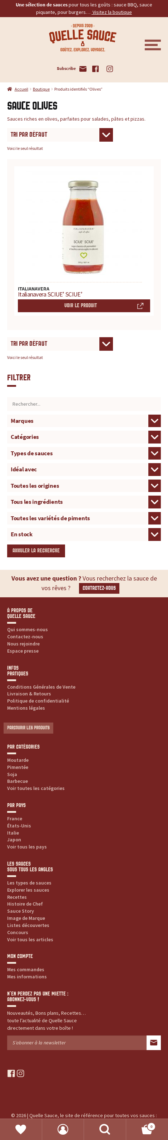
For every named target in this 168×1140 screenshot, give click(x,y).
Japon (14, 839)
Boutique (41, 89)
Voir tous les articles (30, 939)
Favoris (21, 1129)
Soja (12, 774)
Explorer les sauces (28, 890)
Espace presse (23, 651)
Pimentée (17, 767)
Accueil (21, 89)
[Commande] (60, 135)
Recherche (105, 1129)
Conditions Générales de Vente (41, 687)
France (14, 818)
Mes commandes (25, 969)
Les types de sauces (29, 883)
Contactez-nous (99, 588)
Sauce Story (20, 911)
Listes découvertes (28, 925)
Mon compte (63, 1129)
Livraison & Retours (29, 693)
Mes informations (27, 976)
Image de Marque (26, 918)
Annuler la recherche (36, 550)
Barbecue (17, 781)
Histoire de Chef (25, 904)
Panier (141, 1125)
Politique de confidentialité (38, 701)
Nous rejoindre (23, 643)
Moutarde (18, 760)
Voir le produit (80, 305)
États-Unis (19, 825)
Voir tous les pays (27, 846)
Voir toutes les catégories (36, 788)
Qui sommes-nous (27, 629)
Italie (13, 833)
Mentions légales (26, 708)
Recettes (17, 897)
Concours (17, 932)
